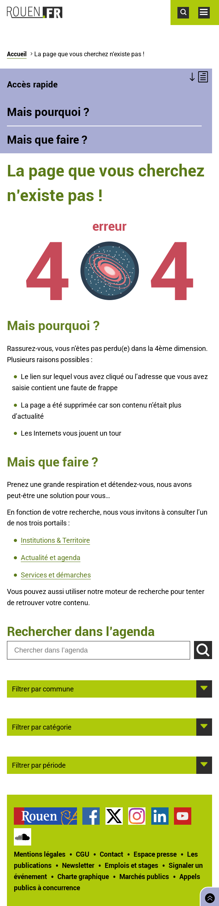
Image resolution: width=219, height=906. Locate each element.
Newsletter (78, 865)
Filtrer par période (39, 764)
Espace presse (155, 854)
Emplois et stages (131, 865)
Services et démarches (56, 575)
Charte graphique (83, 876)
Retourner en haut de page (208, 896)
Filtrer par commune (43, 688)
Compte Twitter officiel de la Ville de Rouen (114, 816)
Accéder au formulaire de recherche (187, 22)
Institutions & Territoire (55, 540)
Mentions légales (39, 854)
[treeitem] (48, 816)
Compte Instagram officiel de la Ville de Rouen (136, 816)
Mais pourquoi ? (48, 111)
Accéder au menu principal (208, 22)
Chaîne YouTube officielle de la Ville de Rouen (182, 816)
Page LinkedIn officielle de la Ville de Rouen (160, 816)
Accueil (17, 54)
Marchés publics (144, 876)
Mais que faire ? (47, 139)
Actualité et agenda (50, 558)
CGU (82, 854)
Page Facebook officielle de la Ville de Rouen (91, 816)
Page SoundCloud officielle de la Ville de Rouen (22, 837)
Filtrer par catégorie (42, 726)
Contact (111, 854)
